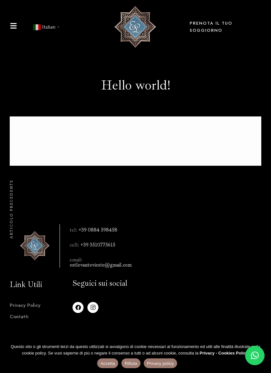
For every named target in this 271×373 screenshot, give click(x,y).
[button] (255, 355)
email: (100, 262)
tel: (93, 230)
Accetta (107, 363)
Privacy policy (160, 363)
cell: (92, 245)
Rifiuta (131, 363)
